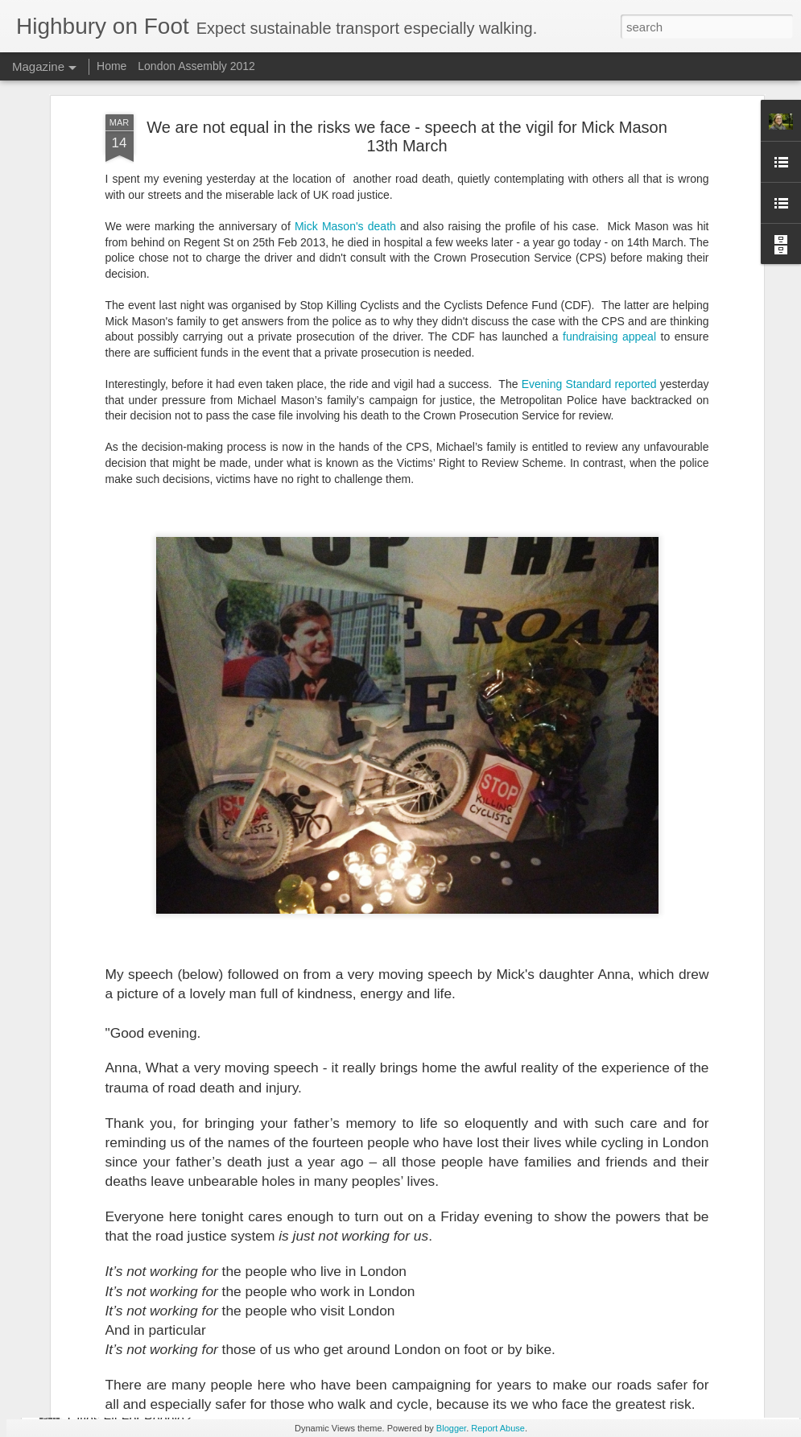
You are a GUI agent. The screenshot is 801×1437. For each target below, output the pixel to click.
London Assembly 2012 (196, 66)
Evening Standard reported (589, 150)
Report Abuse (498, 1428)
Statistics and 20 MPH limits (328, 1148)
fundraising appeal (609, 103)
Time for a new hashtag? (138, 1331)
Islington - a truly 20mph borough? (165, 1036)
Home (111, 66)
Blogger (451, 1428)
